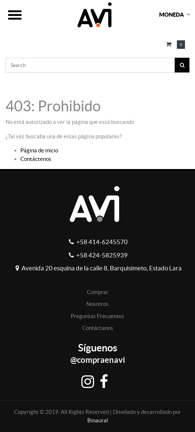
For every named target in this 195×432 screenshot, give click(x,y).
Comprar (97, 292)
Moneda (171, 14)
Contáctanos (97, 328)
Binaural (97, 420)
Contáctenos (35, 159)
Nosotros (97, 304)
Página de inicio (39, 150)
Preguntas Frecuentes (97, 316)
